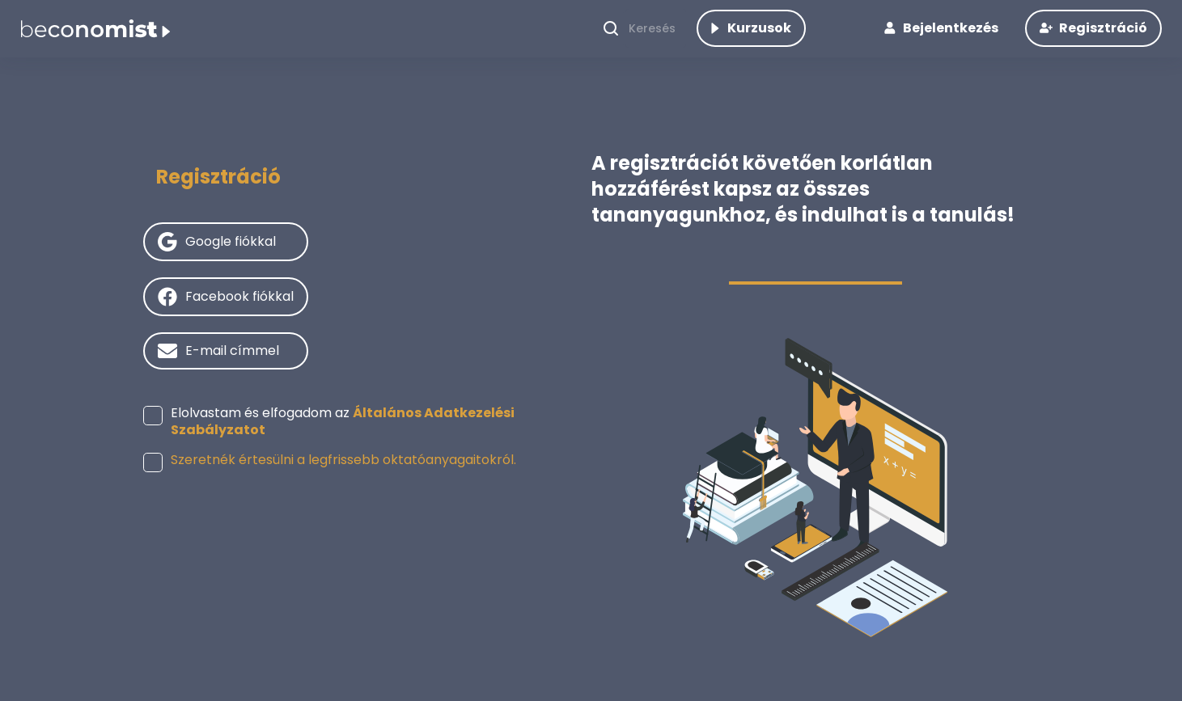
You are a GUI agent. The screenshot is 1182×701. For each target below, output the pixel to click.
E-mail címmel (232, 374)
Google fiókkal (230, 264)
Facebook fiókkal (239, 319)
